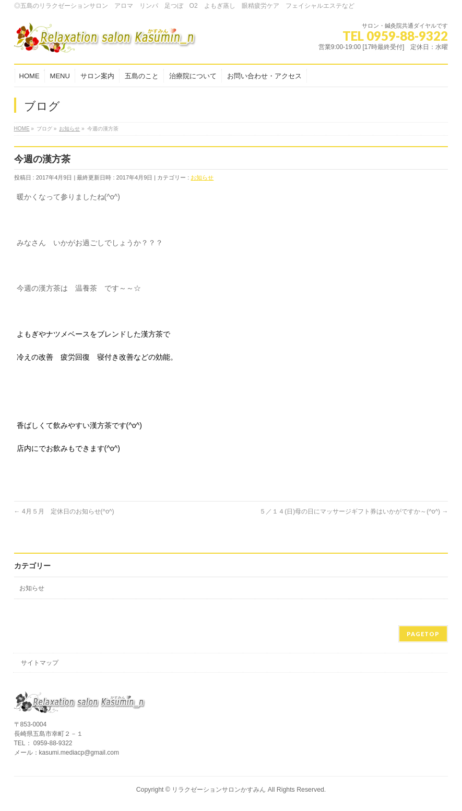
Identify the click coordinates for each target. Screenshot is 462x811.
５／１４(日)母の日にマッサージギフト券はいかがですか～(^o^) (353, 511)
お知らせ (202, 177)
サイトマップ (39, 662)
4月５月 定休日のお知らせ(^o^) (64, 511)
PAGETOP (423, 633)
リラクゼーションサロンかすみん (219, 789)
